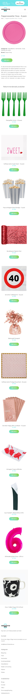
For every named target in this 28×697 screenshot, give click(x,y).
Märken (3, 669)
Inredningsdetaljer (6, 661)
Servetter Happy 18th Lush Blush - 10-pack (14, 425)
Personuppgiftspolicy (6, 690)
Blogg (2, 682)
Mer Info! (6, 60)
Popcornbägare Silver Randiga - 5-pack (14, 207)
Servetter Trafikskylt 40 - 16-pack (14, 294)
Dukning (3, 50)
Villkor (2, 687)
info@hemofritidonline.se (7, 644)
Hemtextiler (18, 48)
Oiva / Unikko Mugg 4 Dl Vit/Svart (14, 607)
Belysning (3, 653)
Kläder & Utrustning (6, 666)
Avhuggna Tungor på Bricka (14, 469)
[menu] (25, 9)
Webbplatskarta (5, 693)
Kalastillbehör (11, 48)
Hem (2, 18)
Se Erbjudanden (20, 3)
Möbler (3, 672)
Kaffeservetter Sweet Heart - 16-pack (14, 164)
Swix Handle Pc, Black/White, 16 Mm (14, 513)
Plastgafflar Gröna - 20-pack (14, 120)
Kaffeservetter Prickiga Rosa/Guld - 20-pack (14, 382)
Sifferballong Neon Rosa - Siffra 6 (14, 556)
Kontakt (3, 685)
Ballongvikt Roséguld (14, 338)
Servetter (8, 50)
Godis (23, 48)
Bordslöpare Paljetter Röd (14, 251)
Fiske (2, 655)
